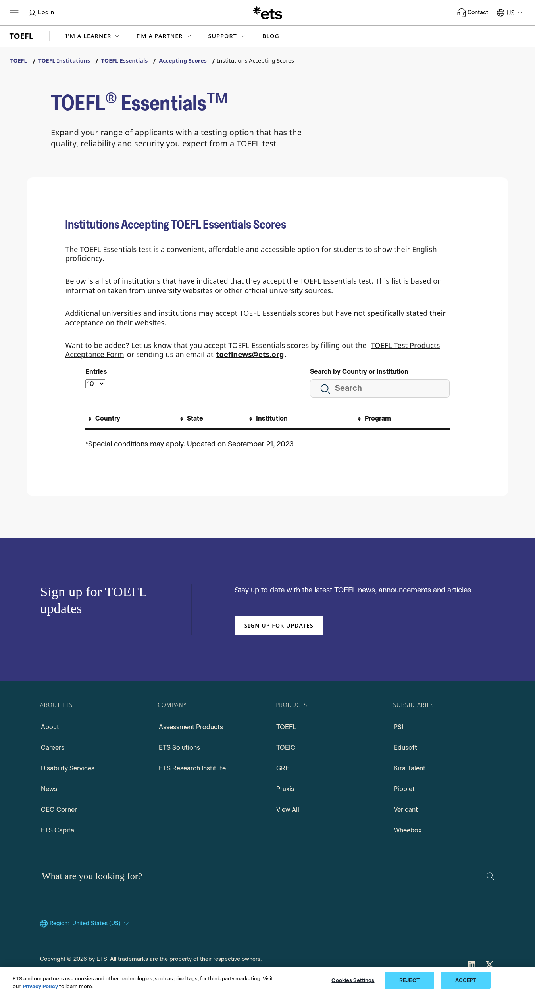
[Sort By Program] (373, 418)
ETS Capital (58, 830)
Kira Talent (409, 768)
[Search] (490, 876)
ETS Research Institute (192, 768)
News (49, 789)
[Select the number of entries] (95, 383)
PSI (398, 727)
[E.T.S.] (267, 12)
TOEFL (286, 727)
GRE (282, 768)
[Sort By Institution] (267, 418)
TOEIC (285, 747)
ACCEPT (466, 980)
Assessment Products (191, 727)
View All (287, 809)
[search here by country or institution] (379, 388)
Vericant (406, 809)
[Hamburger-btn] (14, 12)
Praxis (285, 789)
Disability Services (67, 768)
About (50, 727)
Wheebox (407, 830)
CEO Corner (59, 809)
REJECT (409, 980)
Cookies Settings (352, 980)
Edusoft (405, 747)
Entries (96, 371)
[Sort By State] (190, 418)
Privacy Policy (40, 986)
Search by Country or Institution (359, 371)
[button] (93, 36)
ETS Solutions (179, 747)
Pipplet (404, 789)
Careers (52, 747)
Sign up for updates (279, 625)
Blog (270, 36)
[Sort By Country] (103, 418)
